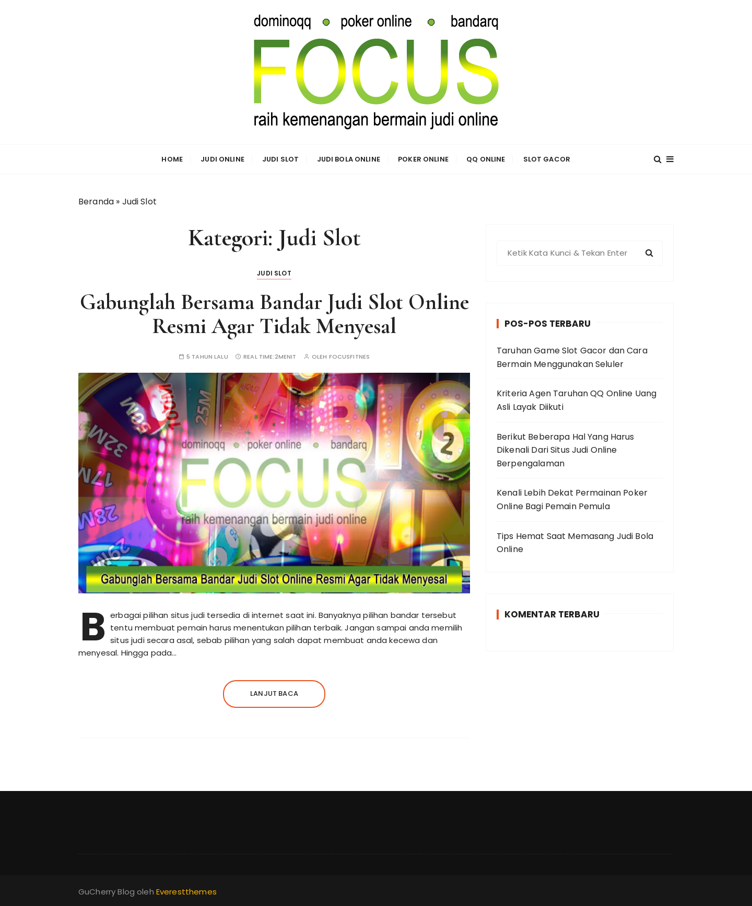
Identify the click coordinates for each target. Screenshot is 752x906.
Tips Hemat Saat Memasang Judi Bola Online (575, 543)
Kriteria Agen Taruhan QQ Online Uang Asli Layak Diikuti (576, 400)
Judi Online (222, 159)
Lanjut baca (274, 693)
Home (172, 159)
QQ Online (485, 159)
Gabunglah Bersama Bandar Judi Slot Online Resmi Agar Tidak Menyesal (274, 314)
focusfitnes (349, 357)
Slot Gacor (547, 159)
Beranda (96, 202)
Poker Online (423, 159)
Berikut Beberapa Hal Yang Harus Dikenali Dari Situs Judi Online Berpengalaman (565, 450)
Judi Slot (280, 159)
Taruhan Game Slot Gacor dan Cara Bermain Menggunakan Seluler (572, 357)
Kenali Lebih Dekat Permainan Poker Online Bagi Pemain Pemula (572, 499)
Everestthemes (186, 891)
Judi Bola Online (348, 159)
